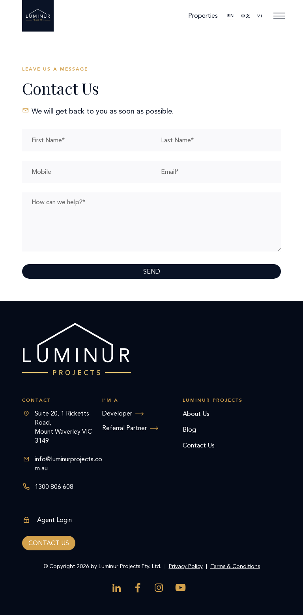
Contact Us (199, 445)
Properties (203, 15)
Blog (189, 429)
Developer (117, 413)
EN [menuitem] (230, 16)
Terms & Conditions (235, 566)
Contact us (48, 543)
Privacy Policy (186, 566)
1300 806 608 (54, 486)
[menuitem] (230, 16)
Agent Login (47, 520)
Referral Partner (124, 428)
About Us (196, 413)
